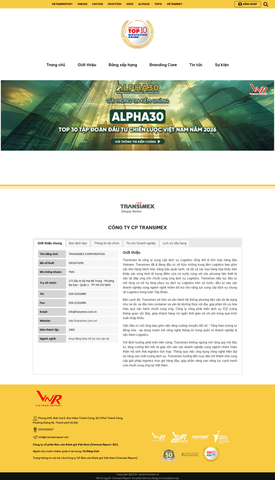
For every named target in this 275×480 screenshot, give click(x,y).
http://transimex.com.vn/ (83, 320)
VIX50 (129, 4)
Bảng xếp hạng (123, 64)
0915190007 (46, 429)
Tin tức (195, 64)
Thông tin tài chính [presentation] (106, 243)
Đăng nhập (247, 4)
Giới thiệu (87, 64)
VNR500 (82, 4)
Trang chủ (55, 64)
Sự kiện (222, 64)
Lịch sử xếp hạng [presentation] (174, 243)
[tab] (49, 243)
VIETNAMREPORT (62, 4)
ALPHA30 (144, 4)
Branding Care (163, 64)
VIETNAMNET (174, 4)
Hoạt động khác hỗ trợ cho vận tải (89, 338)
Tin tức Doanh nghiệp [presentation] (141, 243)
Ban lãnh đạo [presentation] (78, 243)
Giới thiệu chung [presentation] (50, 243)
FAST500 (97, 4)
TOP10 (158, 4)
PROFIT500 (114, 4)
